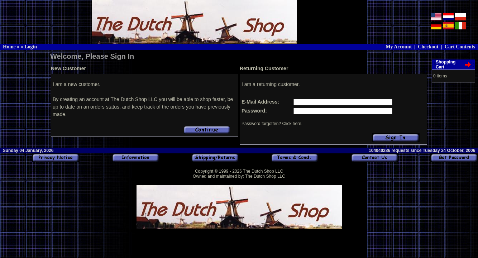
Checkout (428, 46)
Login (30, 46)
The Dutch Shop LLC (263, 171)
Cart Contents (460, 46)
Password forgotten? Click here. (272, 123)
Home (9, 46)
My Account (399, 46)
